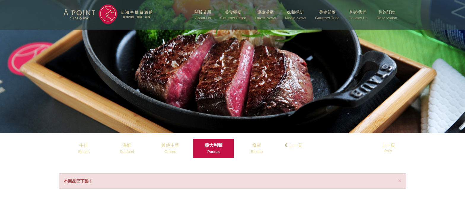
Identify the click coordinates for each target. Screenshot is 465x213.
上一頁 (293, 145)
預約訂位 (387, 15)
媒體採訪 (295, 15)
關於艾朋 (203, 15)
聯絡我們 (357, 15)
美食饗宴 (233, 15)
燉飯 (257, 148)
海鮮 (127, 148)
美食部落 (327, 15)
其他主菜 (170, 148)
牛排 (84, 148)
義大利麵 (213, 148)
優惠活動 (265, 15)
